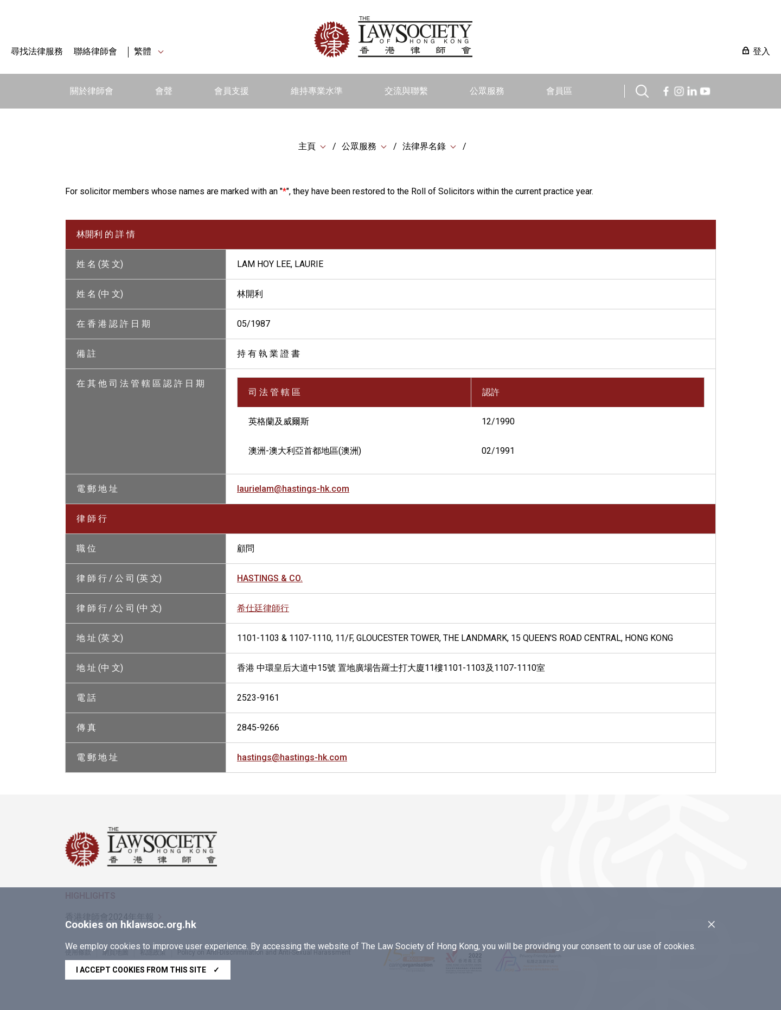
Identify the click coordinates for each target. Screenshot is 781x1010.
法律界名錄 (424, 146)
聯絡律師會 (95, 51)
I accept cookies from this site (148, 969)
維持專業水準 (317, 91)
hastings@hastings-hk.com (292, 757)
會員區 (559, 91)
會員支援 (231, 91)
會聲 (163, 91)
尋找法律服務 (37, 51)
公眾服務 (487, 91)
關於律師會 (91, 91)
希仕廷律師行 (263, 608)
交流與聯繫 (406, 91)
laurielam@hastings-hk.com (293, 489)
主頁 (307, 146)
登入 (761, 51)
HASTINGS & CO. (270, 578)
